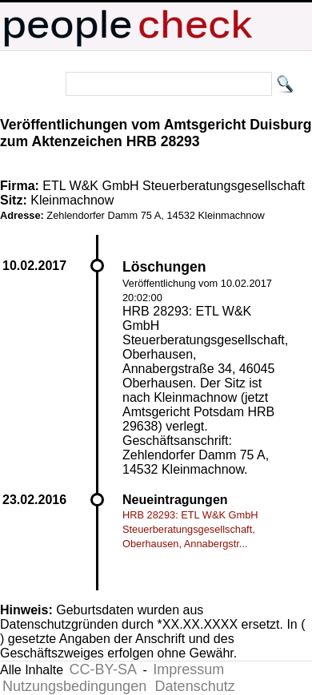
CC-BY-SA (103, 669)
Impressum (188, 669)
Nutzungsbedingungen (74, 686)
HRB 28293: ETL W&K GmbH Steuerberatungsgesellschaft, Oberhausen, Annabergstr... (190, 529)
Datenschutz (195, 686)
